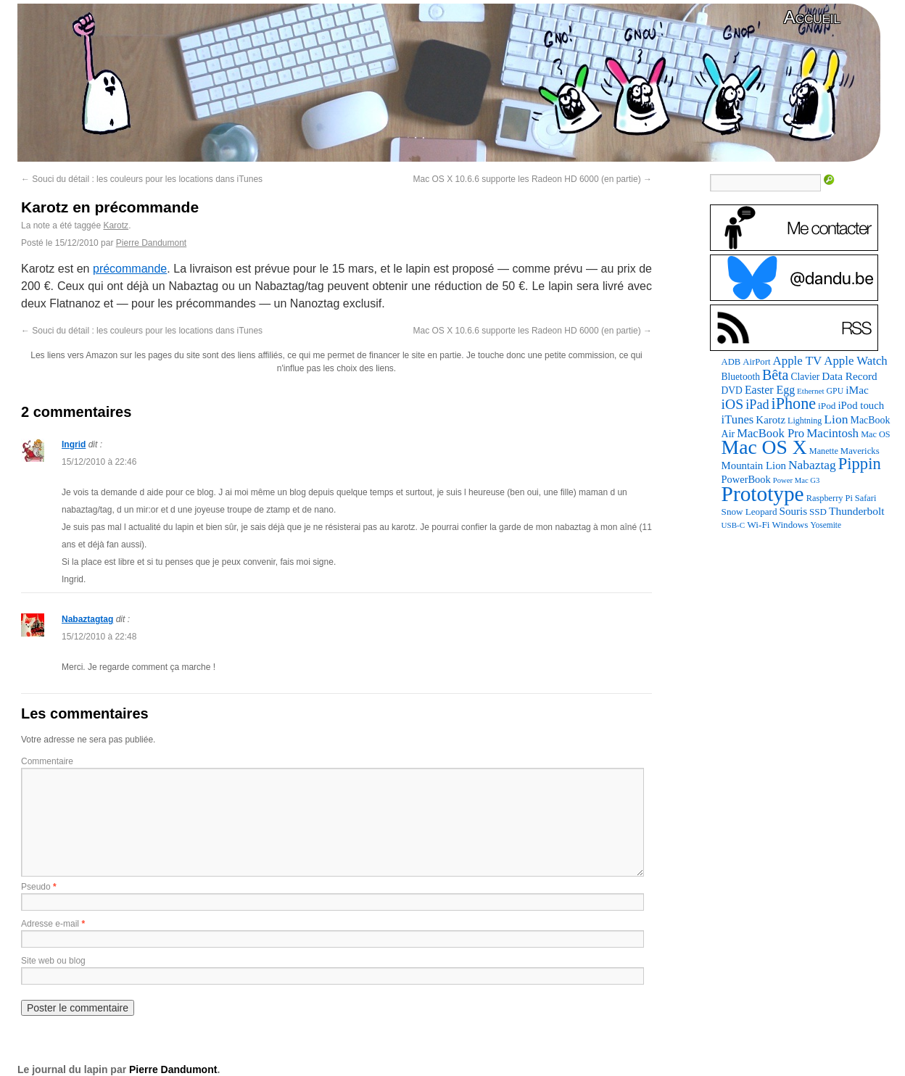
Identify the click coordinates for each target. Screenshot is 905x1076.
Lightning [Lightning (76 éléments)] (805, 420)
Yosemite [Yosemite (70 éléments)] (825, 525)
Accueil (812, 17)
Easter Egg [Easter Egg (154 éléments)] (770, 390)
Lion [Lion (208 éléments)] (836, 419)
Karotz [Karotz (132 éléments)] (770, 420)
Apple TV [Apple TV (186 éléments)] (797, 361)
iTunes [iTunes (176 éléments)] (738, 419)
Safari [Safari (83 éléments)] (866, 498)
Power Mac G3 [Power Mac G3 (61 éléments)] (796, 480)
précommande (130, 268)
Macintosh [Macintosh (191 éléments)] (832, 433)
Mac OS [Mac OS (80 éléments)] (875, 434)
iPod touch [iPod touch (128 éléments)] (861, 405)
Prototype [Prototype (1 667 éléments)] (763, 493)
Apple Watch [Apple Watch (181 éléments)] (855, 361)
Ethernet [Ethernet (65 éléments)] (810, 390)
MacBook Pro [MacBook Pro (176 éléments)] (770, 433)
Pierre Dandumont (151, 243)
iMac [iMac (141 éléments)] (857, 390)
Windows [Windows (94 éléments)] (790, 524)
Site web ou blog (53, 961)
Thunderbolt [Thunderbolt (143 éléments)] (857, 511)
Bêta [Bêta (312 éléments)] (775, 375)
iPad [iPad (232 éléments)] (757, 404)
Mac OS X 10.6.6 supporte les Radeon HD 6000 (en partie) (532, 179)
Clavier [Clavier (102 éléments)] (804, 376)
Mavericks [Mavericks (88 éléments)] (860, 451)
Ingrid (74, 444)
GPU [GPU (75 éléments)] (835, 391)
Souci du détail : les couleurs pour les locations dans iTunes (142, 179)
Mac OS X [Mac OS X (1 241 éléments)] (764, 447)
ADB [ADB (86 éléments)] (731, 362)
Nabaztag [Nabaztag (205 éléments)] (812, 465)
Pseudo (36, 887)
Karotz (115, 225)
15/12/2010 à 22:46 (99, 462)
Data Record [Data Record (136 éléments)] (849, 376)
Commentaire (47, 761)
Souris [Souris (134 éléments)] (794, 511)
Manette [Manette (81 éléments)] (823, 451)
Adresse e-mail (50, 924)
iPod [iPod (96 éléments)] (826, 405)
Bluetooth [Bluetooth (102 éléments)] (741, 376)
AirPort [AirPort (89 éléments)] (756, 362)
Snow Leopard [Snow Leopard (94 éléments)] (749, 511)
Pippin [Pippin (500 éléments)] (859, 464)
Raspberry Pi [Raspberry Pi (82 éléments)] (829, 498)
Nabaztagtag (87, 619)
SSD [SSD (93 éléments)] (818, 511)
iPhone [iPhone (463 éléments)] (794, 403)
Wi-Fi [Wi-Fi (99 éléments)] (758, 524)
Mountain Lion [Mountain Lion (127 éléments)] (754, 465)
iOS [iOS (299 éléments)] (733, 404)
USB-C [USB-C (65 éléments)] (733, 525)
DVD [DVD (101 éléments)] (732, 390)
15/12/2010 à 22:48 (99, 637)
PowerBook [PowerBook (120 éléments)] (746, 479)
